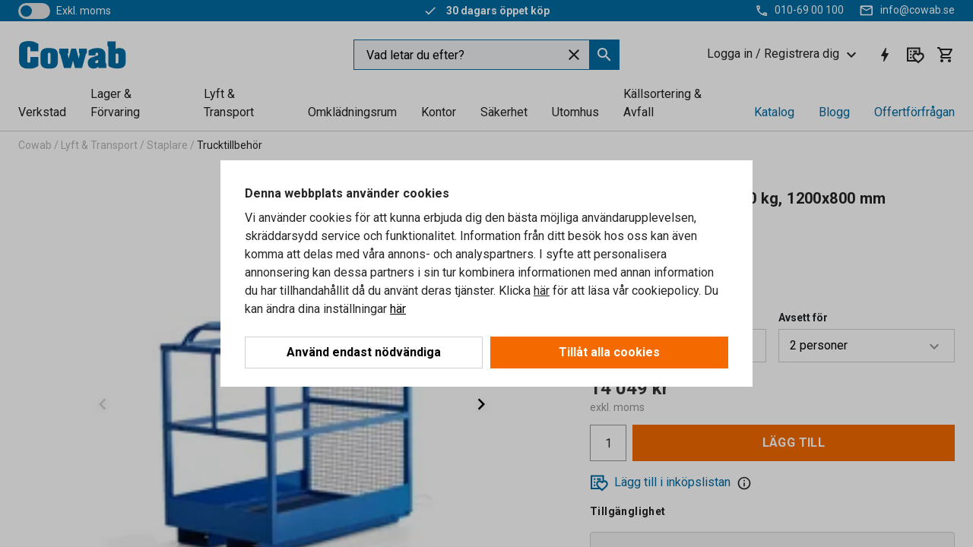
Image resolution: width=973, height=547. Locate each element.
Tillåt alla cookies (609, 352)
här (542, 290)
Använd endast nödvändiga (364, 352)
